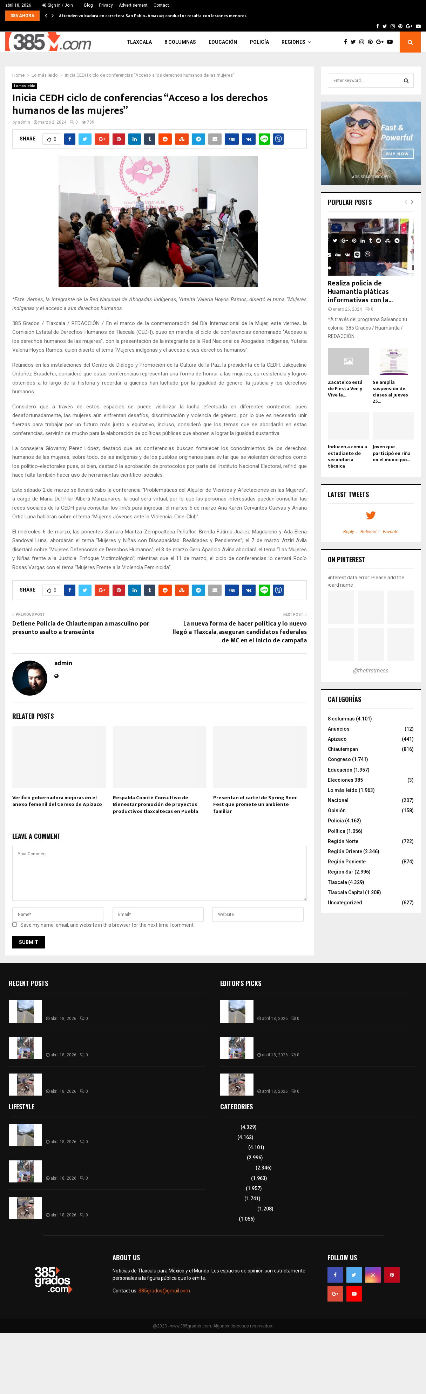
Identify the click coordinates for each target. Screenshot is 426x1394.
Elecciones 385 (345, 780)
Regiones (293, 42)
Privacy (106, 5)
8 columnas (180, 42)
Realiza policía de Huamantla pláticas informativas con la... (360, 291)
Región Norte (343, 841)
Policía (259, 42)
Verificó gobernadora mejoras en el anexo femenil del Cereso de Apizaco (57, 801)
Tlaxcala (139, 42)
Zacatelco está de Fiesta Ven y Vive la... (345, 388)
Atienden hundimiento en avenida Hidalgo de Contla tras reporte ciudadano (120, 1079)
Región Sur (340, 872)
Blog (88, 5)
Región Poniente (347, 861)
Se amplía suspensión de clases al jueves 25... (390, 391)
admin (24, 122)
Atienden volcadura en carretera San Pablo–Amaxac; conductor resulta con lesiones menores (152, 15)
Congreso (339, 759)
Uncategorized (345, 902)
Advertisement (133, 5)
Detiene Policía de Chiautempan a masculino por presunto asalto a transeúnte (80, 628)
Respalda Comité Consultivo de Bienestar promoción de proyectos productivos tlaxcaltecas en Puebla (156, 804)
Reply (348, 531)
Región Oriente (345, 851)
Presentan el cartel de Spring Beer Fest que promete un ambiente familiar (255, 804)
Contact (161, 5)
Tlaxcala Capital (346, 892)
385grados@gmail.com (164, 1290)
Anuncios (339, 729)
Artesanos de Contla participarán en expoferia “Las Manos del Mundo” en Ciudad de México (126, 1043)
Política (336, 831)
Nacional (338, 800)
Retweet (368, 531)
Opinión (337, 810)
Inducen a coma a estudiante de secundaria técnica (347, 456)
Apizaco (337, 739)
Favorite (391, 531)
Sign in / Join (57, 5)
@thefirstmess (370, 670)
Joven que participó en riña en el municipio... (392, 453)
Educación (223, 42)
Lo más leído (24, 86)
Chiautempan (343, 749)
